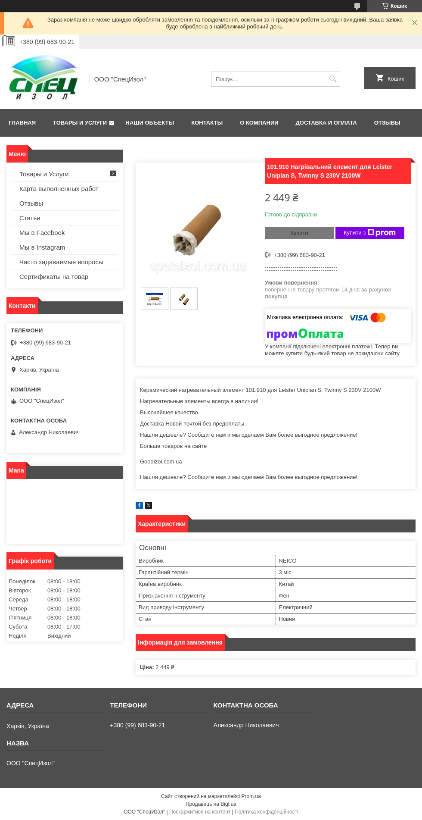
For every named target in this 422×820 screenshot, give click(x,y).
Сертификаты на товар (53, 276)
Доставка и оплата (326, 122)
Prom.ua (251, 796)
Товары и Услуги (80, 122)
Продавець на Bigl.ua (211, 804)
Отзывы (387, 122)
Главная (22, 122)
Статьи (29, 218)
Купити (299, 233)
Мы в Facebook (42, 232)
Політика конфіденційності (266, 812)
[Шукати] (332, 79)
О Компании (259, 122)
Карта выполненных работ (59, 188)
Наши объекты (150, 122)
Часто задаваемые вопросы (61, 262)
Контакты (207, 122)
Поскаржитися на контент (199, 812)
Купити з (370, 233)
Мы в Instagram (42, 247)
